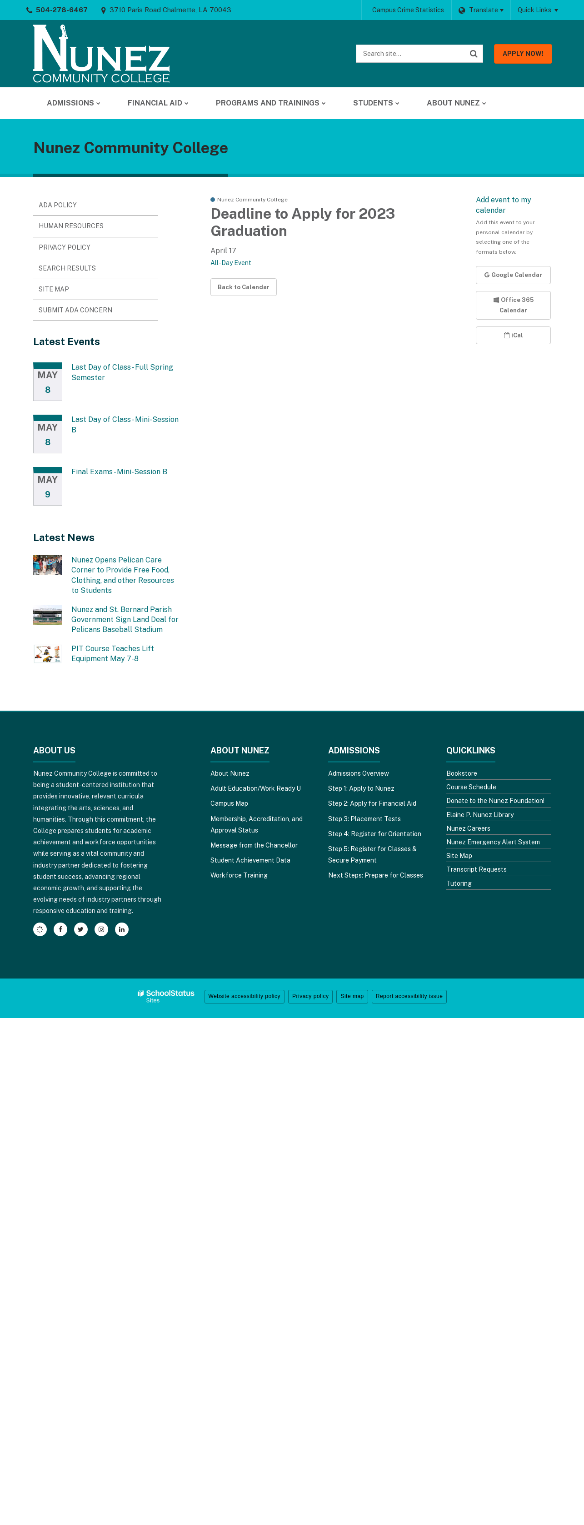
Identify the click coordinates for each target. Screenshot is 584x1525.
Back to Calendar (244, 287)
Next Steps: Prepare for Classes (375, 875)
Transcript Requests (476, 869)
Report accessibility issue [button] (409, 996)
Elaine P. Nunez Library (480, 814)
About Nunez (230, 773)
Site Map (54, 289)
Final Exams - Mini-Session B (119, 471)
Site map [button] (352, 996)
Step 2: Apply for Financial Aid (372, 803)
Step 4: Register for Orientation (374, 834)
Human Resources (71, 226)
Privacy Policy (64, 247)
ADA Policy (58, 205)
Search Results (67, 268)
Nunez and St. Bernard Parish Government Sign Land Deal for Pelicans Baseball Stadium (125, 619)
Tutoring (459, 883)
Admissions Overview (358, 773)
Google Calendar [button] (513, 274)
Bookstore (461, 773)
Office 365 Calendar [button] (514, 305)
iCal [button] (513, 335)
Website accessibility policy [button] (245, 996)
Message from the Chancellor (254, 845)
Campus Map (229, 803)
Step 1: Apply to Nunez (361, 788)
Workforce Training (239, 875)
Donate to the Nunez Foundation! (495, 800)
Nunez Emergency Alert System (493, 842)
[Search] (474, 54)
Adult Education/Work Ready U (255, 788)
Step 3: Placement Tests (364, 819)
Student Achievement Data (250, 860)
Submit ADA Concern (75, 310)
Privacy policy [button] (310, 996)
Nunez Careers (468, 828)
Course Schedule (471, 787)
